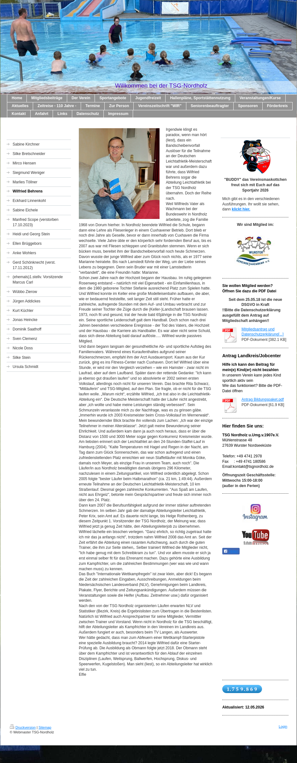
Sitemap (44, 727)
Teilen (231, 551)
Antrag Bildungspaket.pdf (263, 399)
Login (283, 726)
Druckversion (23, 727)
